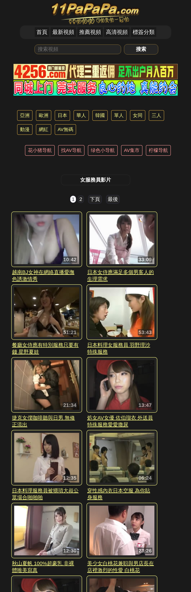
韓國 (100, 115)
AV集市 (132, 150)
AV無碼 (65, 129)
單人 (119, 115)
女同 (137, 115)
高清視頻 (117, 32)
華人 (81, 115)
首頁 (41, 32)
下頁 (95, 199)
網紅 (43, 129)
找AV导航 (71, 150)
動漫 (25, 129)
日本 (62, 115)
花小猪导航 (40, 150)
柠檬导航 (158, 150)
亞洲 (25, 115)
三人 (156, 115)
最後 (113, 199)
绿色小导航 (103, 150)
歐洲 (43, 115)
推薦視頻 (90, 32)
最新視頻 (63, 32)
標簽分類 (144, 32)
